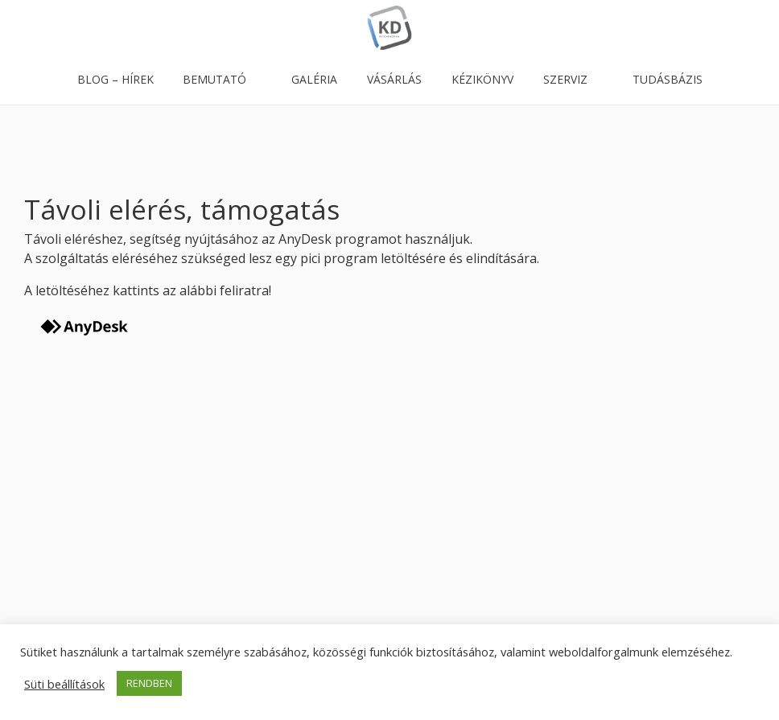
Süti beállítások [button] (64, 684)
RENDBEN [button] (149, 683)
